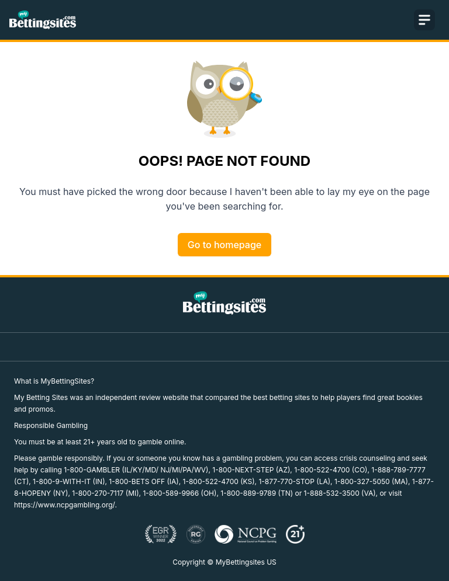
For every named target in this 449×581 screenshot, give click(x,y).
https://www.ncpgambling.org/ (64, 504)
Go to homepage (224, 245)
